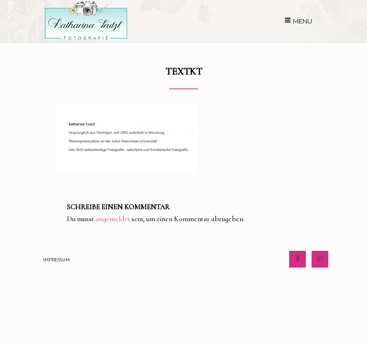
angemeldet (113, 219)
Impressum (56, 259)
